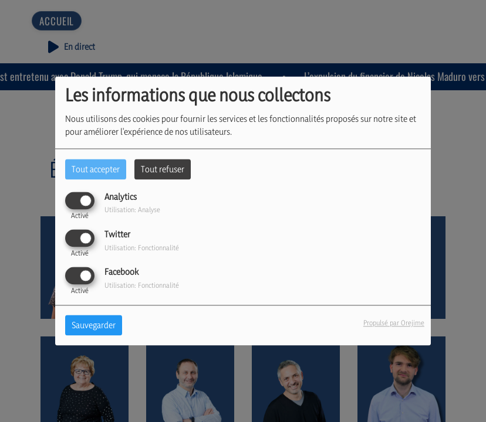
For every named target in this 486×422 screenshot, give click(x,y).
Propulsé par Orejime (393, 323)
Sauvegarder (94, 325)
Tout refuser (162, 169)
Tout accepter (96, 169)
